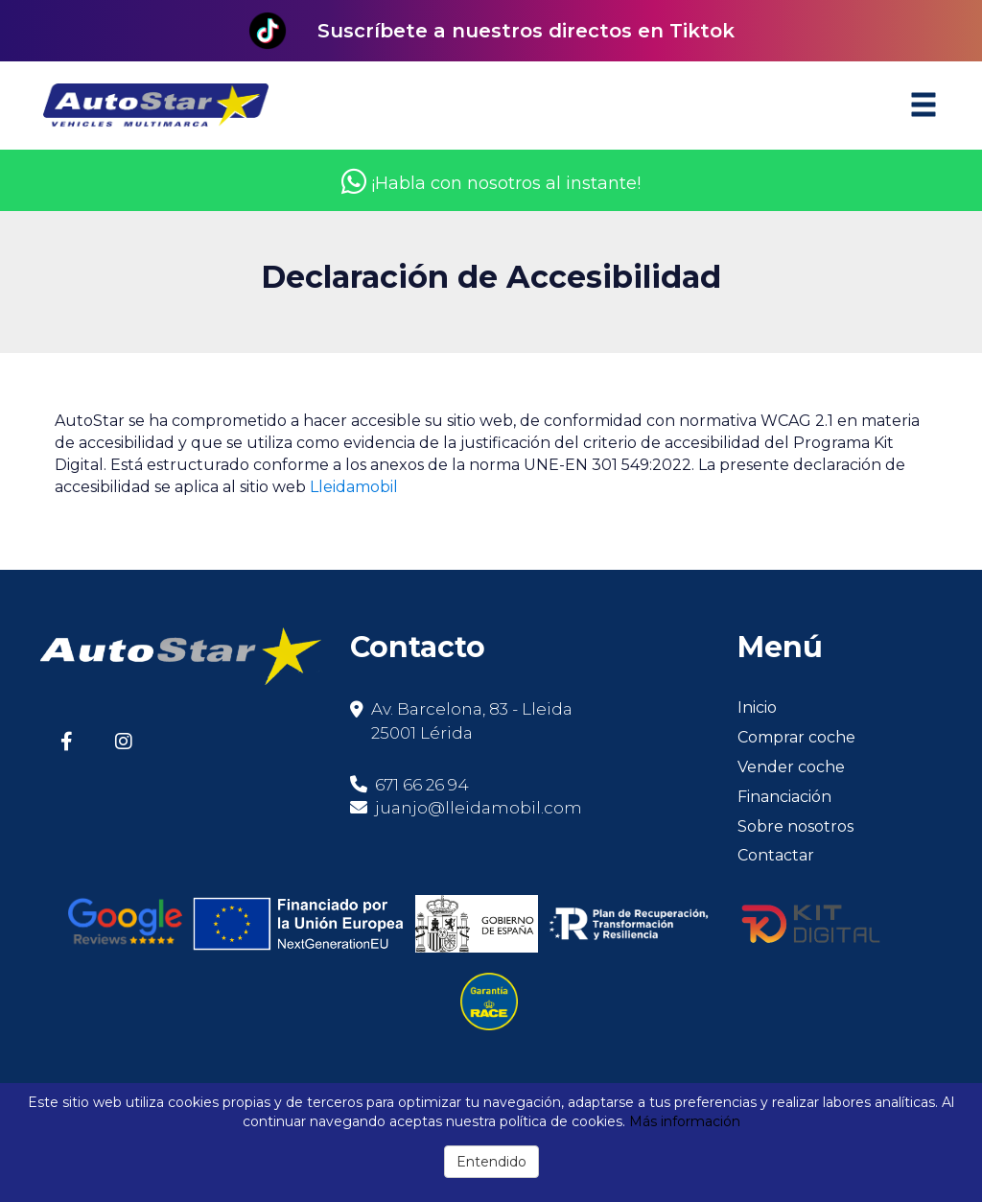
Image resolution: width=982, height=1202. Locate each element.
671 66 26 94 (409, 784)
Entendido (491, 1161)
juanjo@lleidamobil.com (478, 807)
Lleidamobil (354, 487)
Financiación (784, 797)
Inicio (757, 707)
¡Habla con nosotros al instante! (491, 183)
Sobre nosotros (795, 826)
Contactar (775, 855)
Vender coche (791, 767)
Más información (684, 1121)
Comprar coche (796, 737)
